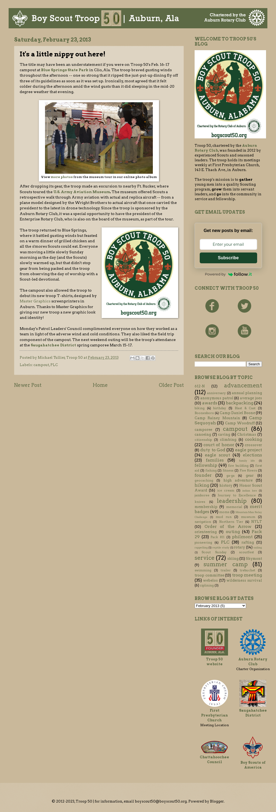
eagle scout (217, 455)
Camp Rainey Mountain (217, 418)
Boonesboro (204, 413)
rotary (239, 547)
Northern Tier (231, 522)
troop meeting (247, 575)
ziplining (207, 585)
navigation (203, 522)
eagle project (248, 449)
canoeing (203, 434)
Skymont (254, 559)
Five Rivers (248, 470)
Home (100, 385)
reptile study (220, 547)
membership (206, 507)
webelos (210, 580)
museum (248, 517)
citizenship (203, 440)
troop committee (209, 575)
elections (252, 455)
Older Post (171, 385)
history (225, 485)
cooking (253, 439)
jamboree (202, 495)
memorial (234, 507)
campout (41, 365)
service (205, 557)
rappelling (201, 547)
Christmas (246, 434)
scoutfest (246, 552)
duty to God (212, 449)
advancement (243, 385)
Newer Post (28, 385)
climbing (228, 440)
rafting (248, 542)
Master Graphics (35, 301)
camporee (203, 430)
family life (247, 460)
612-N (200, 386)
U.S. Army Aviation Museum (81, 192)
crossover (253, 445)
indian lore (249, 490)
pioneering (203, 542)
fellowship (206, 465)
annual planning (247, 393)
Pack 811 (218, 537)
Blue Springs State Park (64, 70)
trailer (226, 570)
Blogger (217, 801)
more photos (62, 177)
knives (200, 502)
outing (233, 531)
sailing (257, 547)
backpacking (239, 402)
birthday (219, 408)
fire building (238, 466)
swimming (203, 570)
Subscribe (228, 257)
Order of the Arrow (228, 526)
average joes (251, 398)
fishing (211, 470)
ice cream (225, 490)
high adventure (238, 480)
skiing (233, 559)
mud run (224, 517)
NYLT (256, 522)
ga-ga (230, 475)
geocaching (204, 480)
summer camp (225, 564)
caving (224, 434)
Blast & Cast (245, 408)
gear (250, 475)
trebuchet (247, 570)
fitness (228, 470)
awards (209, 402)
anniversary (216, 393)
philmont (242, 536)
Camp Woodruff (240, 423)
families (215, 460)
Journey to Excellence (237, 495)
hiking (202, 485)
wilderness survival (244, 580)
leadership (232, 500)
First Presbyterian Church (214, 715)
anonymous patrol (216, 398)
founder (203, 475)
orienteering (206, 532)
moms (224, 512)
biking (200, 408)
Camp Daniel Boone (237, 413)
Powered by (228, 274)
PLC (54, 365)
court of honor (218, 444)
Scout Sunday (214, 552)
